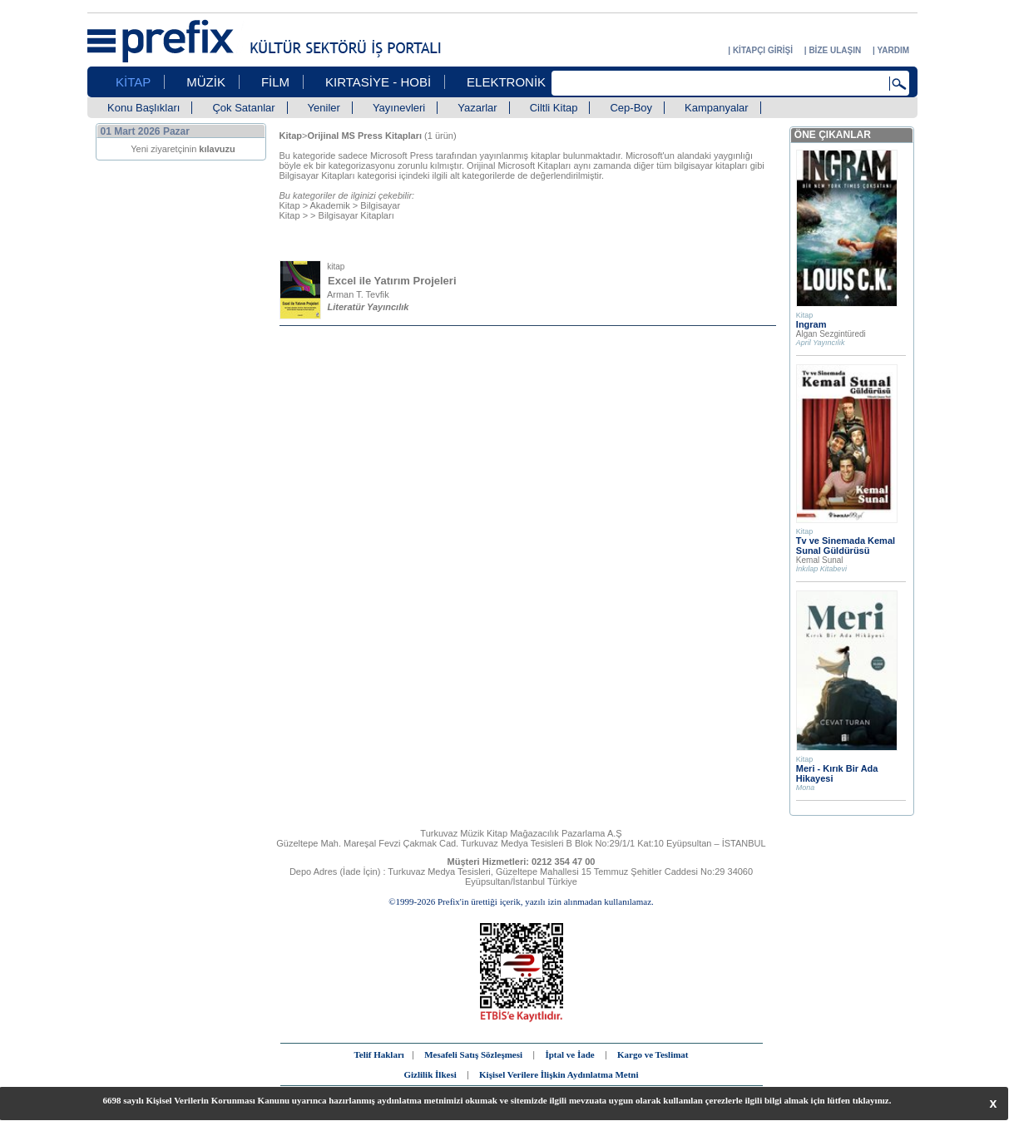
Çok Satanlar (243, 107)
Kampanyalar (717, 107)
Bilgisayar (380, 205)
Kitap (289, 205)
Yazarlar (477, 107)
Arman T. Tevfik (358, 294)
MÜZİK (205, 82)
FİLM (275, 82)
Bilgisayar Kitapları (356, 215)
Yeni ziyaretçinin (183, 149)
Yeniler (324, 107)
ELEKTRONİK (506, 82)
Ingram (811, 324)
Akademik (330, 205)
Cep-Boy (631, 107)
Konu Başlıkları (143, 107)
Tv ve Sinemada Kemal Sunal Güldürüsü (845, 546)
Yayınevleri (399, 107)
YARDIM (893, 50)
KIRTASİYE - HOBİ (378, 82)
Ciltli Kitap (554, 107)
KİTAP (133, 82)
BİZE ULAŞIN (835, 50)
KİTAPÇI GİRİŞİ (763, 50)
